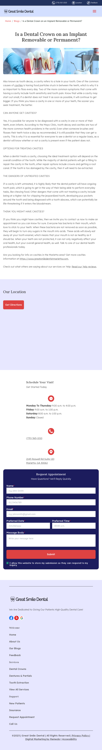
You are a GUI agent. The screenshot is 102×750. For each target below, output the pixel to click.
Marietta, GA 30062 (37, 462)
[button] (11, 618)
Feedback (94, 3)
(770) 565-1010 (61, 3)
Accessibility (69, 739)
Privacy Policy (80, 735)
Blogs (17, 20)
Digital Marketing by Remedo (42, 739)
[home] (19, 11)
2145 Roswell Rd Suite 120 (40, 459)
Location (79, 3)
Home (8, 20)
